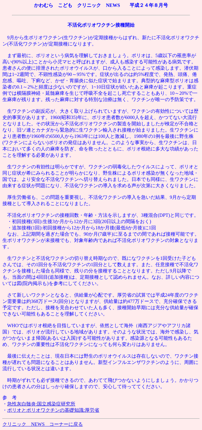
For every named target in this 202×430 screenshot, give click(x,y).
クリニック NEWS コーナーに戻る (42, 424)
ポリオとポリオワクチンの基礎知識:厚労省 (53, 410)
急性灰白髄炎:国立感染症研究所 (41, 403)
